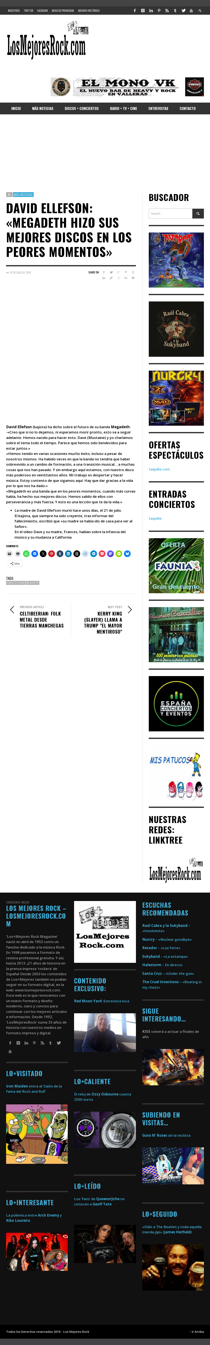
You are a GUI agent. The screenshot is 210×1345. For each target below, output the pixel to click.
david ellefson (16, 582)
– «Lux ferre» (161, 947)
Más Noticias (23, 194)
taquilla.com (159, 469)
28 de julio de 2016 (20, 272)
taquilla (155, 518)
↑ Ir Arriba (196, 1332)
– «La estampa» (165, 956)
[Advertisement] (105, 153)
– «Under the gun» (168, 973)
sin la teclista (166, 1135)
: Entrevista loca (101, 1001)
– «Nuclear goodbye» (167, 939)
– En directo (162, 964)
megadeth (33, 582)
